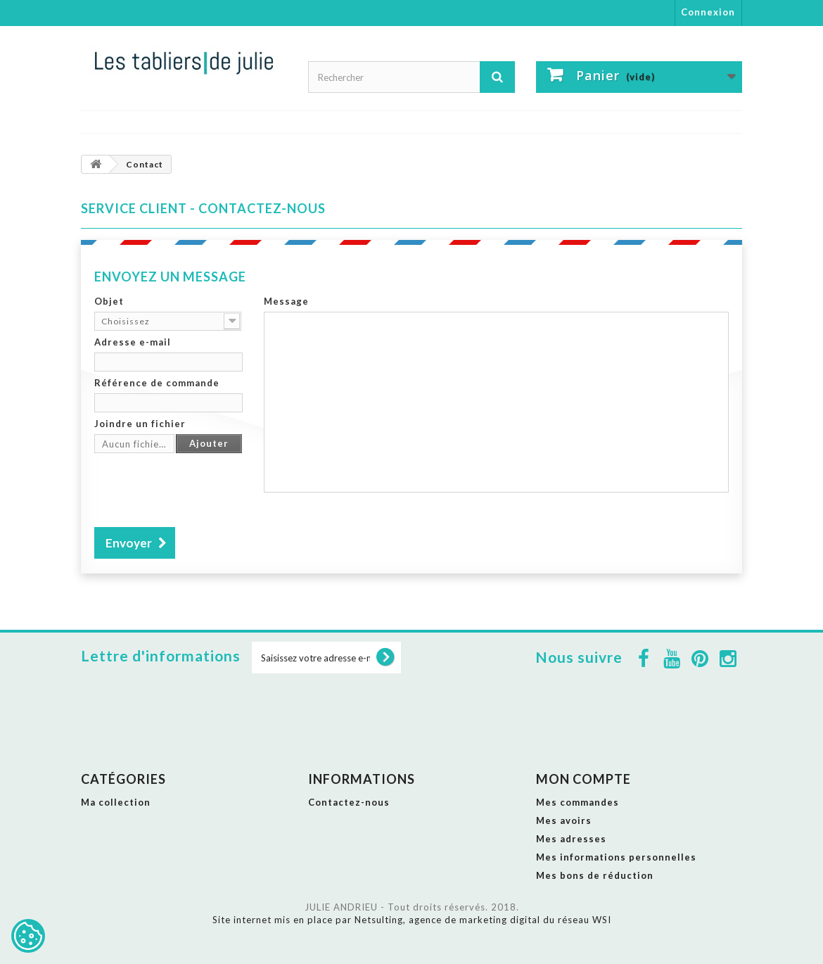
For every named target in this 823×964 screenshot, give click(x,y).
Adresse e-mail (132, 342)
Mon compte (583, 779)
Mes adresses (571, 838)
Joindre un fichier (140, 423)
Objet (109, 301)
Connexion (708, 12)
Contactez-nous (349, 802)
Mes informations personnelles (616, 857)
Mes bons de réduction (594, 875)
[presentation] (201, 485)
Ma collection (116, 802)
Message (286, 301)
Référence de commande (156, 382)
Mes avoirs (564, 820)
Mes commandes (577, 802)
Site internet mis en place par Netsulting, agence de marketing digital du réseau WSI (411, 919)
